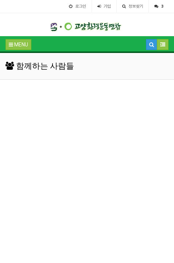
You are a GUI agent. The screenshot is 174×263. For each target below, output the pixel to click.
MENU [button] (18, 44)
